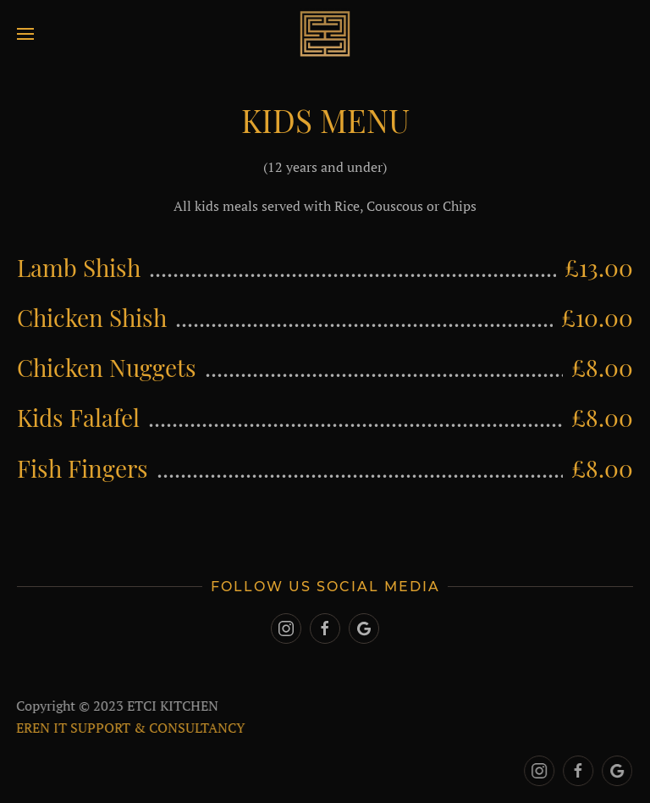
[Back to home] (325, 34)
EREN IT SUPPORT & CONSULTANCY (129, 727)
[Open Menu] (25, 34)
